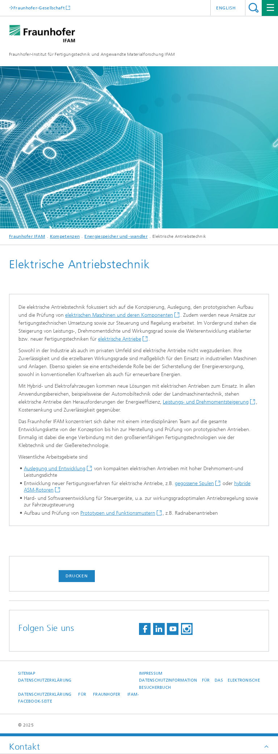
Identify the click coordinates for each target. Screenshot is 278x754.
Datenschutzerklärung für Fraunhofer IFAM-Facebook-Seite (78, 698)
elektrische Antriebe (119, 339)
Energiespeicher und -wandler (115, 236)
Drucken (77, 575)
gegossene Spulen (194, 483)
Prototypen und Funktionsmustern (117, 513)
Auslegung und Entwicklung (54, 469)
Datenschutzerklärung (45, 680)
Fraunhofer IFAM (27, 236)
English (226, 7)
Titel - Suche (253, 8)
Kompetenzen (65, 236)
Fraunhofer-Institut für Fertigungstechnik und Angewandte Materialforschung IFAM (92, 54)
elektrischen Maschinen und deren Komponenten (119, 315)
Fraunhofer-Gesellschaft (39, 7)
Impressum (150, 673)
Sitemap (26, 673)
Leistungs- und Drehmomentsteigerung (206, 402)
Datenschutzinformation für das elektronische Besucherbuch (199, 684)
